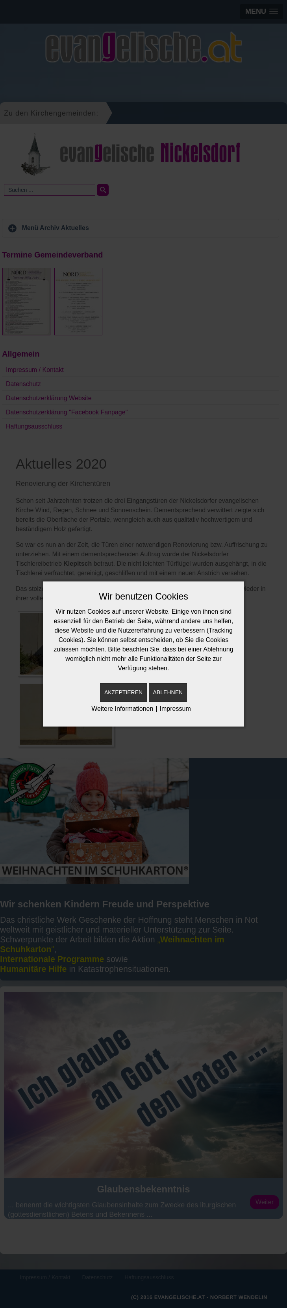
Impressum (175, 708)
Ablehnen (168, 692)
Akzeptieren (123, 692)
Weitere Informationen (122, 708)
